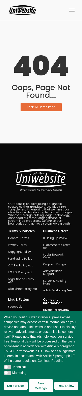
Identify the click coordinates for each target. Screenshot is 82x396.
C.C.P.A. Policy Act (20, 265)
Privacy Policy (17, 245)
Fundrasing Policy (20, 259)
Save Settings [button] (41, 386)
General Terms (18, 238)
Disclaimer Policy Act (22, 289)
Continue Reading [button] (50, 360)
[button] (7, 367)
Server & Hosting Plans (54, 282)
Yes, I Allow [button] (66, 385)
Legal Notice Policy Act (21, 280)
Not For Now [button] (15, 385)
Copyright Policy (19, 252)
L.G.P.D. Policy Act (20, 272)
